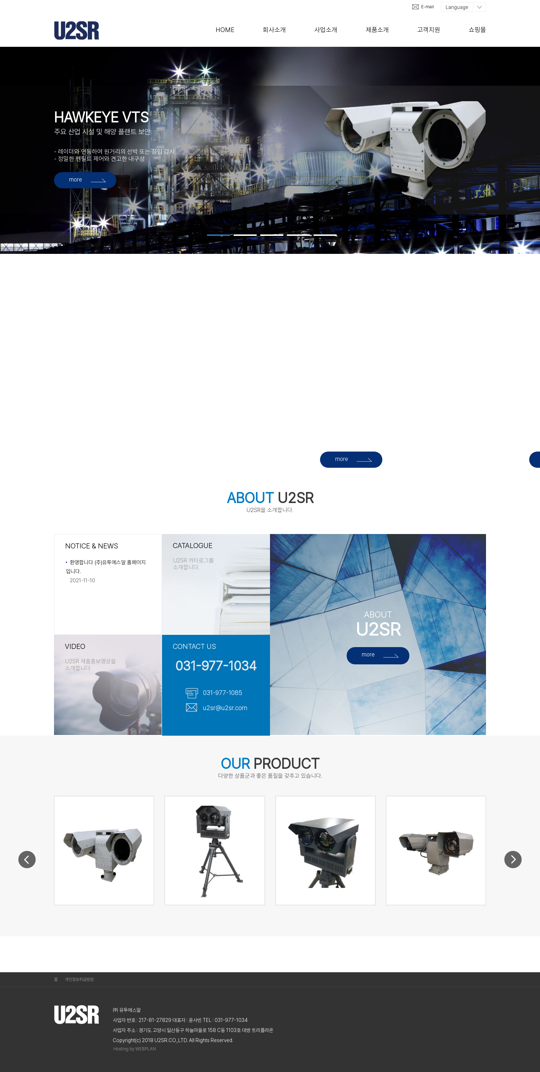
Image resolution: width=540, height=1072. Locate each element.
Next (513, 866)
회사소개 (274, 29)
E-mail (427, 6)
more (75, 179)
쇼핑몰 (477, 29)
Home (225, 29)
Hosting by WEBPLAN (134, 1048)
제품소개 (377, 29)
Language (457, 7)
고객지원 (428, 29)
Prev (27, 853)
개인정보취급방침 (79, 979)
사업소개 (325, 29)
